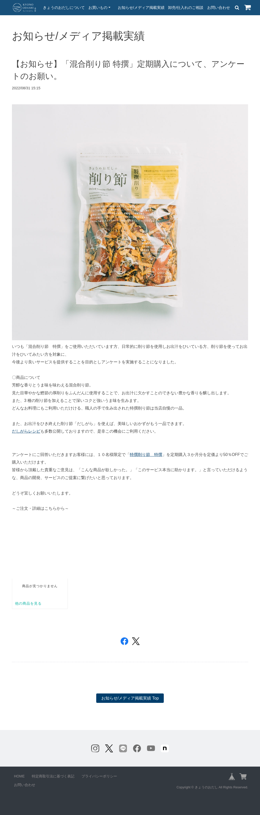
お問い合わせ (218, 7)
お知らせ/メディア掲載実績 (141, 7)
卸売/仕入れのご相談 (185, 7)
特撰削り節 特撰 (146, 454)
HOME (19, 776)
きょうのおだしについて (64, 7)
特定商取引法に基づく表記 (53, 776)
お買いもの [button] (97, 7)
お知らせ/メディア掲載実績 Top (130, 698)
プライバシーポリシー (99, 776)
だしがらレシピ (26, 431)
